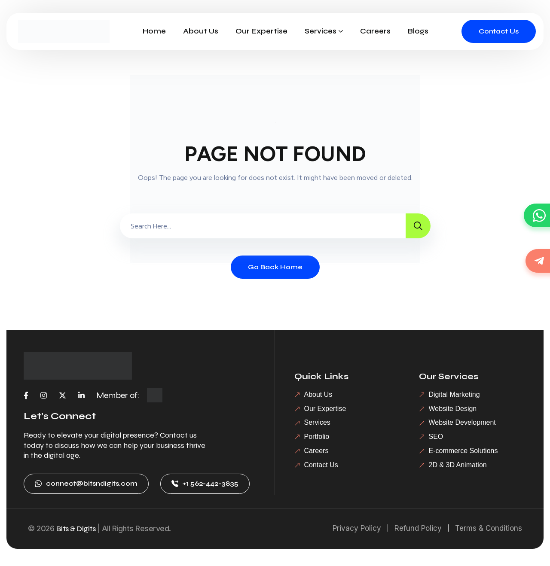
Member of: (118, 395)
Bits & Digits (76, 528)
